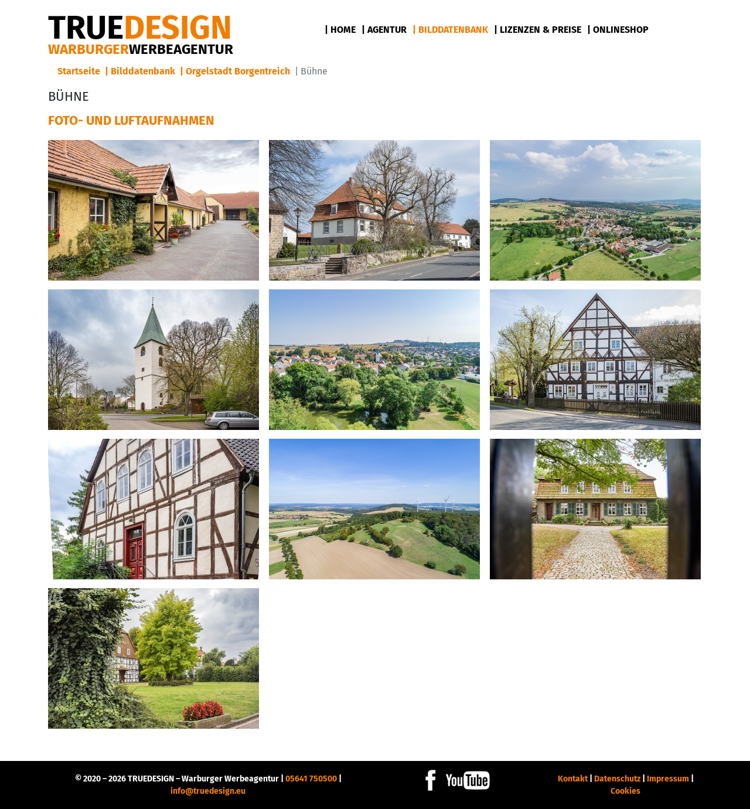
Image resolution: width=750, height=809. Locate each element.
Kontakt (573, 779)
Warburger (140, 49)
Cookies (625, 791)
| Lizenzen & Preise (537, 29)
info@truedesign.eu (208, 791)
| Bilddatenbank (450, 29)
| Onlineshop (618, 29)
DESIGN (140, 27)
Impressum (668, 779)
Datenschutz (617, 779)
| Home (340, 29)
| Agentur (384, 29)
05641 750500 (311, 779)
